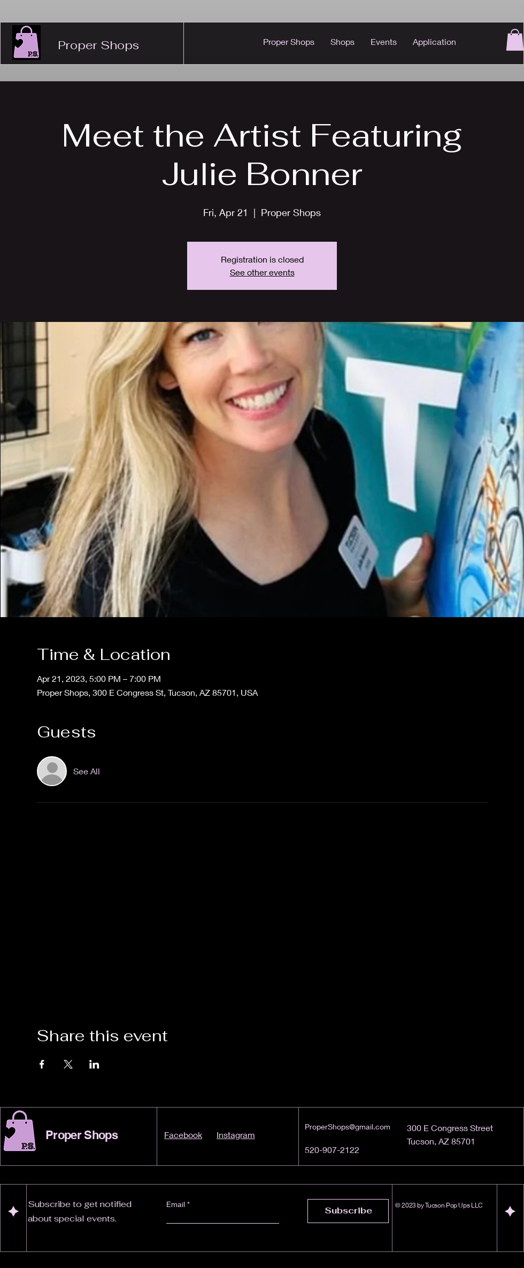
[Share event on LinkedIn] (94, 1064)
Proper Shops (98, 44)
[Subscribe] (348, 1211)
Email (176, 1204)
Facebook (183, 1134)
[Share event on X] (68, 1064)
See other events (262, 272)
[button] (515, 40)
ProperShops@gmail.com (347, 1126)
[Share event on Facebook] (42, 1064)
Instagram (236, 1134)
